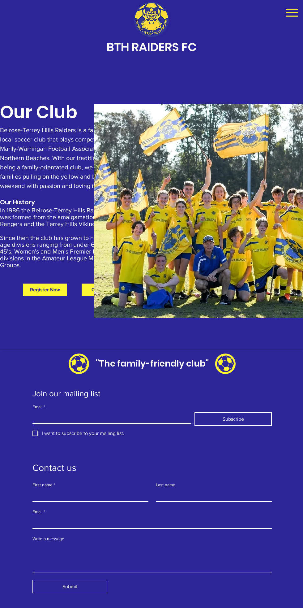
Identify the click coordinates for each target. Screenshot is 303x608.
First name (43, 485)
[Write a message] (152, 557)
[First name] (88, 495)
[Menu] (291, 12)
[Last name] (212, 495)
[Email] (109, 417)
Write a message (48, 538)
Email (38, 407)
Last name (165, 484)
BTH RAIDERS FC (152, 47)
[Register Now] (45, 290)
